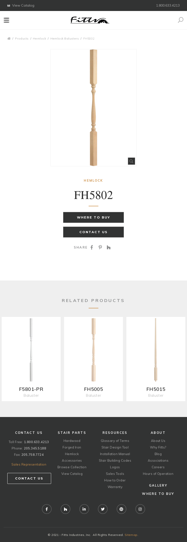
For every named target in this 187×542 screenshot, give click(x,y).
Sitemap (131, 535)
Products (22, 38)
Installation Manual (115, 454)
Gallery (158, 485)
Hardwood (72, 441)
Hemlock (39, 38)
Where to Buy (93, 217)
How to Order (115, 480)
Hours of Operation (158, 474)
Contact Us (93, 232)
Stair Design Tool (115, 447)
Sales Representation (28, 464)
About (158, 433)
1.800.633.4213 (168, 5)
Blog (158, 454)
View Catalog (20, 5)
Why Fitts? (158, 447)
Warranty (115, 487)
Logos (115, 467)
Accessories (72, 460)
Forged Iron (72, 447)
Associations (158, 460)
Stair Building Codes (115, 460)
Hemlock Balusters (64, 38)
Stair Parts (72, 433)
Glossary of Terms (115, 441)
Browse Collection (72, 467)
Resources (115, 433)
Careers (158, 467)
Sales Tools (115, 474)
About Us (158, 441)
